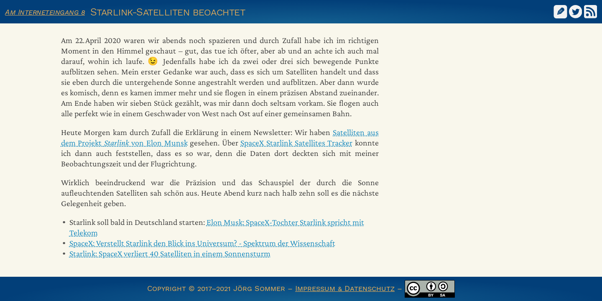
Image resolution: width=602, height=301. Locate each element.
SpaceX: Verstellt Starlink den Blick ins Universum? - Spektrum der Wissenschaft (202, 242)
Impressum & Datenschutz (345, 288)
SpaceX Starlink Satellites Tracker (296, 142)
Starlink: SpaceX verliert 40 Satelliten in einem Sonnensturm (169, 253)
